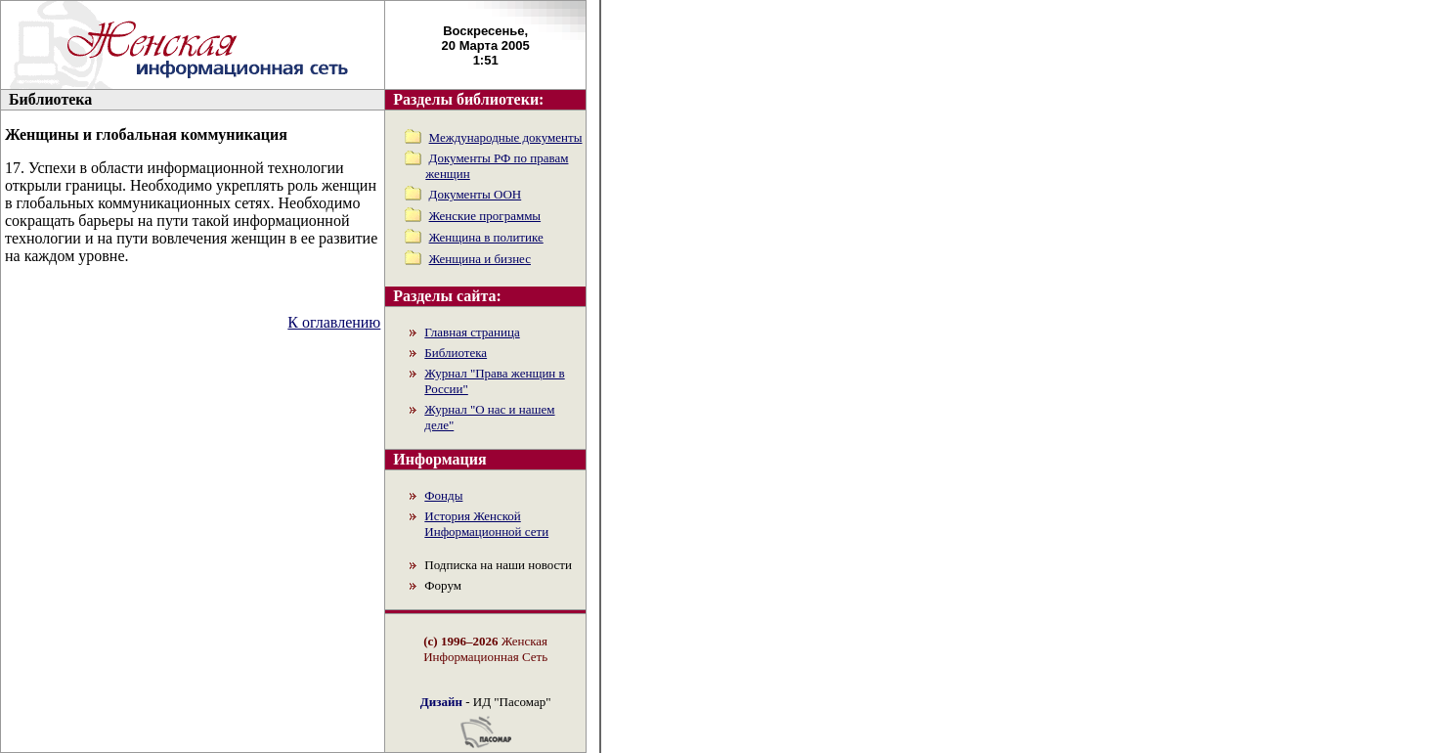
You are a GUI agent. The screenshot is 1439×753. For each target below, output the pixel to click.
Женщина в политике (486, 237)
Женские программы (485, 215)
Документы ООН (475, 194)
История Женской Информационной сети (486, 524)
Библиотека (455, 352)
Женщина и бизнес (480, 258)
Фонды (443, 495)
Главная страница (471, 332)
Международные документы (506, 137)
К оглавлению (333, 322)
